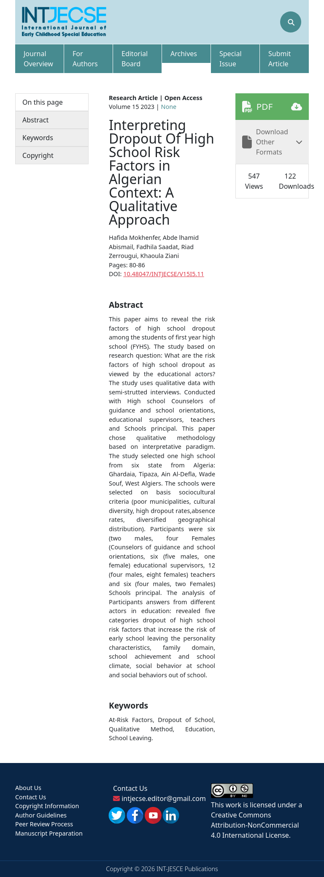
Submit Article (279, 58)
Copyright (38, 155)
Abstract (35, 120)
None (169, 107)
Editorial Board (135, 58)
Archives (183, 53)
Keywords (37, 137)
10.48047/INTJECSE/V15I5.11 (163, 274)
